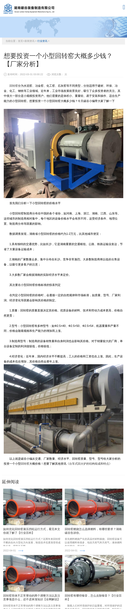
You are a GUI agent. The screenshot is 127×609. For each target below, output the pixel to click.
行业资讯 (42, 41)
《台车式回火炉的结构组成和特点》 (89, 463)
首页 (20, 41)
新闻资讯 (30, 41)
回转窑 (13, 85)
